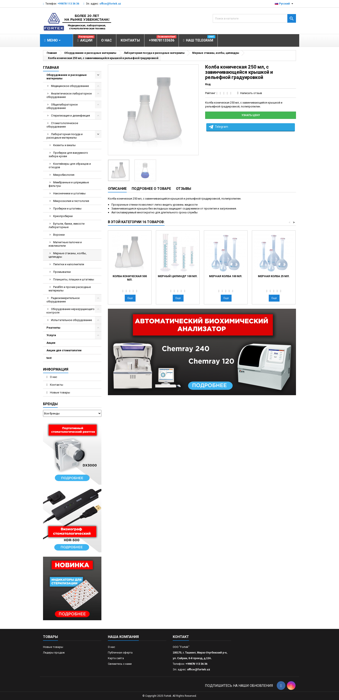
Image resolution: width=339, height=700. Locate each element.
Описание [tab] (117, 189)
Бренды (50, 404)
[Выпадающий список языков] (284, 3)
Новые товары (59, 392)
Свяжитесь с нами (120, 663)
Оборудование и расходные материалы (66, 76)
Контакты (56, 384)
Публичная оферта (120, 652)
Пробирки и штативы (67, 208)
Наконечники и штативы (69, 193)
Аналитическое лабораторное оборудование (69, 95)
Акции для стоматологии (64, 350)
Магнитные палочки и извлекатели (65, 244)
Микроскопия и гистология (71, 201)
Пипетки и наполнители (68, 264)
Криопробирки (63, 216)
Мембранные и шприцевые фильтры (69, 184)
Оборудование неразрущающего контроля (70, 310)
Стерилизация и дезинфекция (70, 115)
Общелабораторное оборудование (62, 106)
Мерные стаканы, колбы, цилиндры (67, 255)
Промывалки (62, 271)
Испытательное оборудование (71, 320)
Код (208, 84)
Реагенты (53, 327)
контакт (181, 637)
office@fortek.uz (110, 3)
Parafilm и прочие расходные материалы (70, 288)
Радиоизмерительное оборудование (63, 299)
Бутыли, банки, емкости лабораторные (67, 225)
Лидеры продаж (54, 652)
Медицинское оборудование (70, 86)
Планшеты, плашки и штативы (73, 279)
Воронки (59, 234)
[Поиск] (254, 18)
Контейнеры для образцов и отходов (70, 165)
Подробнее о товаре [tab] (151, 189)
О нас (53, 377)
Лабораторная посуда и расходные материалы (64, 136)
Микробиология (63, 174)
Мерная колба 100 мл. (225, 276)
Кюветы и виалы (64, 145)
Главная (51, 68)
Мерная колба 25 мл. (274, 276)
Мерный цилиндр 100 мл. (178, 276)
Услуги (51, 335)
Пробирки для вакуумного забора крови (68, 154)
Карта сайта (116, 658)
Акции (50, 342)
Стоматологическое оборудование (62, 124)
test (48, 358)
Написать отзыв (251, 93)
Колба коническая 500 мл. (130, 278)
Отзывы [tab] (183, 189)
